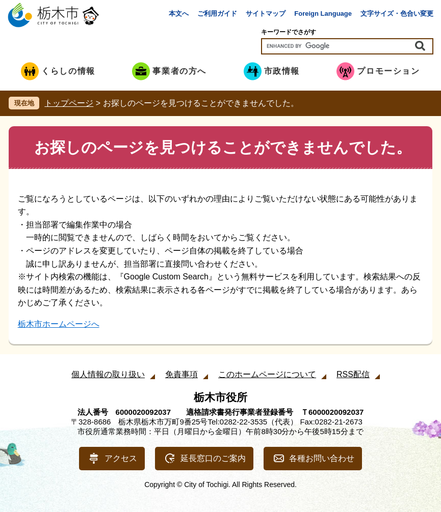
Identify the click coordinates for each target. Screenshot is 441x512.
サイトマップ (266, 13)
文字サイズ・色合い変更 (396, 13)
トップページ (68, 103)
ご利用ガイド (217, 13)
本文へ (179, 13)
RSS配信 (353, 374)
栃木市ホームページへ (58, 324)
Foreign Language (323, 13)
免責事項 (181, 374)
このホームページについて (267, 374)
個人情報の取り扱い (108, 374)
